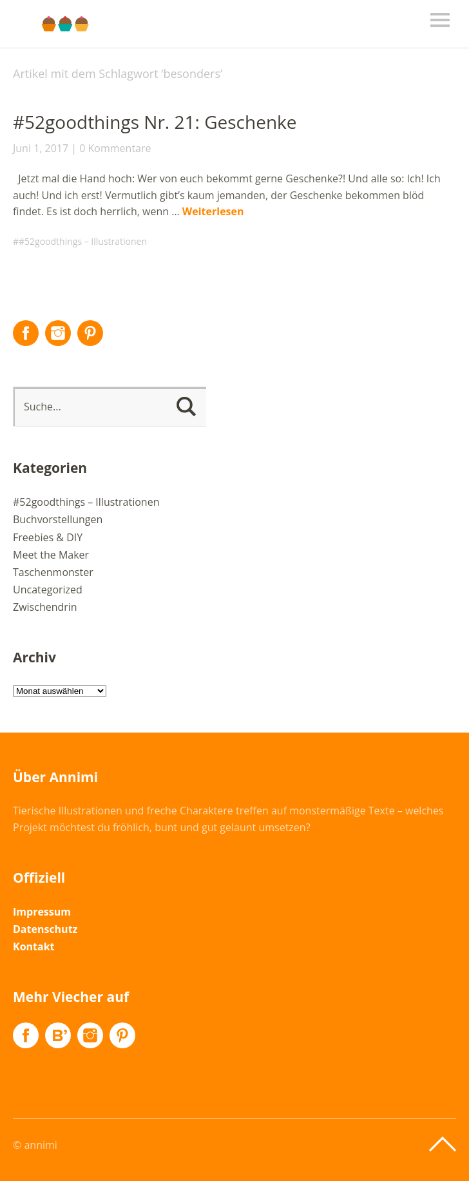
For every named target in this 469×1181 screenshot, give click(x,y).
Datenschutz (45, 929)
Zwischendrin (45, 607)
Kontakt (34, 946)
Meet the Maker (51, 555)
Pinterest (90, 333)
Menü (440, 20)
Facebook (26, 333)
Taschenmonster (53, 572)
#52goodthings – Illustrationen (83, 241)
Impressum (42, 912)
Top (442, 1144)
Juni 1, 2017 (40, 148)
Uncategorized (47, 589)
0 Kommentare (115, 148)
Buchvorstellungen (57, 519)
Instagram (58, 333)
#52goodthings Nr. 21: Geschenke (154, 122)
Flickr (58, 1035)
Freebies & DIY (47, 537)
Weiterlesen (213, 211)
